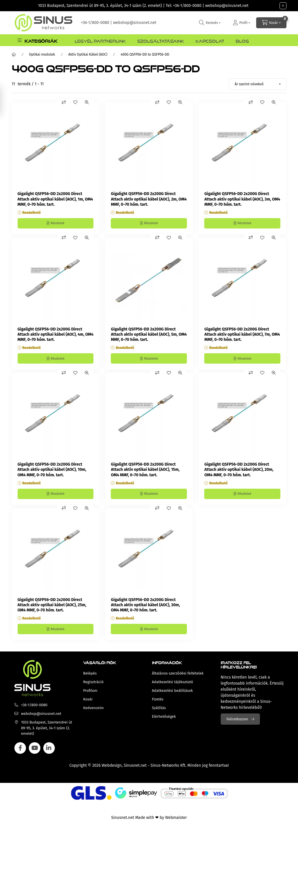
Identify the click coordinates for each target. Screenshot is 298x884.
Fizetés (158, 704)
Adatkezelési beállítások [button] (172, 695)
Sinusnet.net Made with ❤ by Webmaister (149, 822)
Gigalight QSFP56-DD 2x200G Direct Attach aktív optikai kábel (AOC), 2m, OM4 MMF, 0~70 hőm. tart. (149, 199)
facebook (20, 752)
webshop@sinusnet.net (226, 5)
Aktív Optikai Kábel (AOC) (87, 54)
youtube (34, 752)
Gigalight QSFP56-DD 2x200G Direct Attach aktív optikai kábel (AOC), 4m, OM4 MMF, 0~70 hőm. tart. (55, 335)
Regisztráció (93, 686)
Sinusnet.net (135, 770)
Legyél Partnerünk (100, 40)
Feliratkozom (237, 723)
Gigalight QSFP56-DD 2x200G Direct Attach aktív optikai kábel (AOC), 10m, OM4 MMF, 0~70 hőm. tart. (52, 471)
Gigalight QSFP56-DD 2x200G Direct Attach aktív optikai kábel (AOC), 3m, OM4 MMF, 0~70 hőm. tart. (242, 199)
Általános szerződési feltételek (178, 678)
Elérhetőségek (164, 721)
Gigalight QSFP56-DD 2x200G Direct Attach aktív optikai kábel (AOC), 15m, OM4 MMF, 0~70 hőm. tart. (145, 471)
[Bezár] (283, 5)
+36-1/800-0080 (187, 5)
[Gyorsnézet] (87, 102)
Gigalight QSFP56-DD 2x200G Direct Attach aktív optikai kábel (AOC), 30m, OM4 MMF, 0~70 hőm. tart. (145, 608)
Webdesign (111, 770)
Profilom (90, 695)
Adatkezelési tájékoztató (172, 686)
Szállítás (159, 712)
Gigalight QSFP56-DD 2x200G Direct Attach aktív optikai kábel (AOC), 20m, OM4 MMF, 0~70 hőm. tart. (238, 471)
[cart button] (271, 22)
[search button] (209, 23)
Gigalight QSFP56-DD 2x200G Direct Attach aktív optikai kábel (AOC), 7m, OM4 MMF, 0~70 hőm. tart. (242, 335)
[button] (37, 40)
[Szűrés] (6, 100)
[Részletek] (56, 224)
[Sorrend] (257, 84)
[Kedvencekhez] (75, 102)
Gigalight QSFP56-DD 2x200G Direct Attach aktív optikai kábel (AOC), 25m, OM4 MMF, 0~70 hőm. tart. (52, 608)
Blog (242, 40)
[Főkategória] (14, 54)
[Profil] (241, 23)
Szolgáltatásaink (160, 40)
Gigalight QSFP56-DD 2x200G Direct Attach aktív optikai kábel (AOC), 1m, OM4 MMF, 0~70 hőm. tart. (55, 199)
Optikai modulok (42, 54)
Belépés (90, 678)
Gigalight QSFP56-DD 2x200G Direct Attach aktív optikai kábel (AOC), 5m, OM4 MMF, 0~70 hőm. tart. (149, 335)
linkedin (49, 752)
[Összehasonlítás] (64, 102)
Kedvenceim (93, 712)
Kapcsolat (210, 40)
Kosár (88, 704)
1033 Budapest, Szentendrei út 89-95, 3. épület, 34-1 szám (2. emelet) (100, 5)
